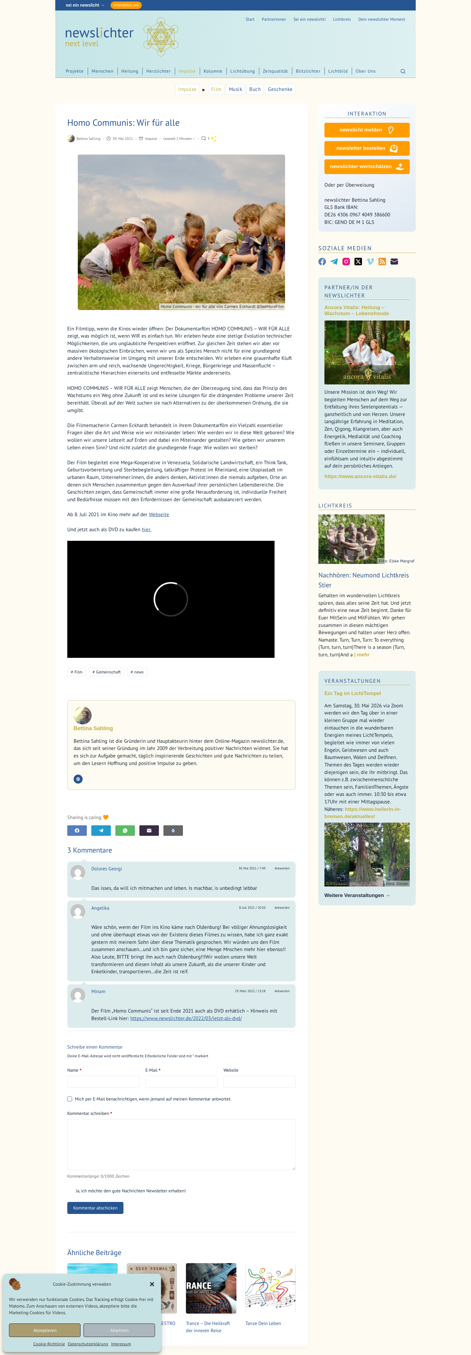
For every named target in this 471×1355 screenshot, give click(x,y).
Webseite (159, 514)
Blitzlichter (308, 71)
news (137, 672)
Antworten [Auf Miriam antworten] (282, 991)
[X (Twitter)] (358, 261)
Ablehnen (119, 1330)
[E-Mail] (149, 830)
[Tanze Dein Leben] (270, 1288)
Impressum (121, 1344)
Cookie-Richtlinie (49, 1344)
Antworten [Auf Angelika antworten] (282, 907)
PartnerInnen (274, 19)
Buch (255, 89)
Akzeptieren (44, 1330)
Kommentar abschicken (95, 1208)
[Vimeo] (370, 261)
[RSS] (382, 261)
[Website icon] (78, 779)
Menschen (103, 71)
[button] (152, 1284)
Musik (235, 89)
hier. (146, 529)
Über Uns (366, 71)
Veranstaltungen (352, 680)
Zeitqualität (275, 71)
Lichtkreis (342, 19)
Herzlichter (158, 71)
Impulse (187, 71)
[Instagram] (346, 261)
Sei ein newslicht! (309, 19)
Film (216, 89)
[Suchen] (403, 71)
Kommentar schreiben (89, 1113)
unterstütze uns (126, 5)
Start (250, 19)
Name (74, 1070)
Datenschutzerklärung (88, 1344)
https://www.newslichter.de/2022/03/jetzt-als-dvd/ (186, 1018)
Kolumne (213, 71)
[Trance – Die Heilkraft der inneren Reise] (211, 1288)
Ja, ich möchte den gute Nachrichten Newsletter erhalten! (126, 1191)
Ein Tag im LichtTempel (352, 693)
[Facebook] (77, 830)
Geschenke (280, 89)
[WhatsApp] (125, 830)
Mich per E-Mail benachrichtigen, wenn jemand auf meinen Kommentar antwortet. (149, 1099)
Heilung (129, 71)
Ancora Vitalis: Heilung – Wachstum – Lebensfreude (356, 310)
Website (231, 1070)
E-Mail (152, 1070)
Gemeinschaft (107, 672)
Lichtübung (242, 71)
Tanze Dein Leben (263, 1323)
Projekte (75, 71)
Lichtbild (338, 71)
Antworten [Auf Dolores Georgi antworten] (282, 868)
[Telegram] (101, 830)
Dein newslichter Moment (381, 19)
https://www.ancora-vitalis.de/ (360, 476)
